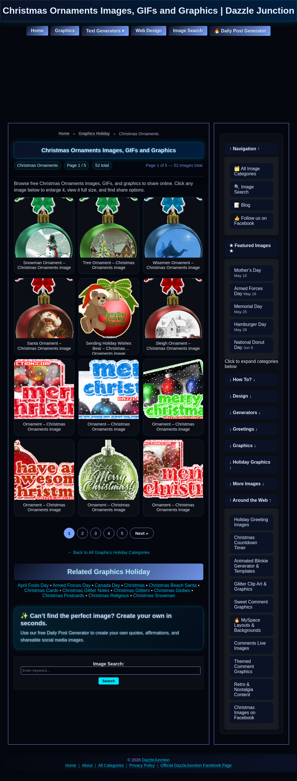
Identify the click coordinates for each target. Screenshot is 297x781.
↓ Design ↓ (240, 396)
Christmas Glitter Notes (85, 590)
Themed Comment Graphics (244, 666)
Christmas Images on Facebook (244, 712)
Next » (141, 533)
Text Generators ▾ (105, 30)
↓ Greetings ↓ (243, 429)
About (87, 765)
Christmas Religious (108, 595)
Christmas (134, 585)
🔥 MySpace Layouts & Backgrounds (247, 625)
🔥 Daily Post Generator (240, 30)
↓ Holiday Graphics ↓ (249, 465)
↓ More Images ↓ (246, 483)
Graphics (65, 30)
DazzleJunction (156, 760)
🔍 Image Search (244, 189)
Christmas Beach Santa (173, 585)
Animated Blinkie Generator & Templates (251, 566)
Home (37, 30)
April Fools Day (33, 585)
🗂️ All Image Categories (247, 171)
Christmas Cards (41, 590)
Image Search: (108, 663)
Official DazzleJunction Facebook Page (196, 765)
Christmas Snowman (154, 595)
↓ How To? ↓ (242, 379)
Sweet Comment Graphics (251, 604)
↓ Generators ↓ (245, 412)
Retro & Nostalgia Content (243, 689)
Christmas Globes (172, 590)
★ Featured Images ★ (250, 248)
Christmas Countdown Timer (245, 542)
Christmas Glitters (132, 590)
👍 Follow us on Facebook (250, 221)
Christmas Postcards (63, 595)
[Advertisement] (148, 80)
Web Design (148, 30)
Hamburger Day (250, 327)
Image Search (188, 30)
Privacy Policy (142, 765)
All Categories (111, 765)
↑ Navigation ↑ (244, 148)
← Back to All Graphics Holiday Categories (109, 552)
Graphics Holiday (94, 133)
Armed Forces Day (72, 585)
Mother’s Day (247, 273)
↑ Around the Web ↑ (250, 500)
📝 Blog (242, 205)
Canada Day (107, 585)
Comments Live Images (250, 646)
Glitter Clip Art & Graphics (250, 586)
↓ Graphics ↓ (242, 445)
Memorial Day (248, 309)
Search (108, 681)
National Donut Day (249, 345)
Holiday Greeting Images (251, 522)
